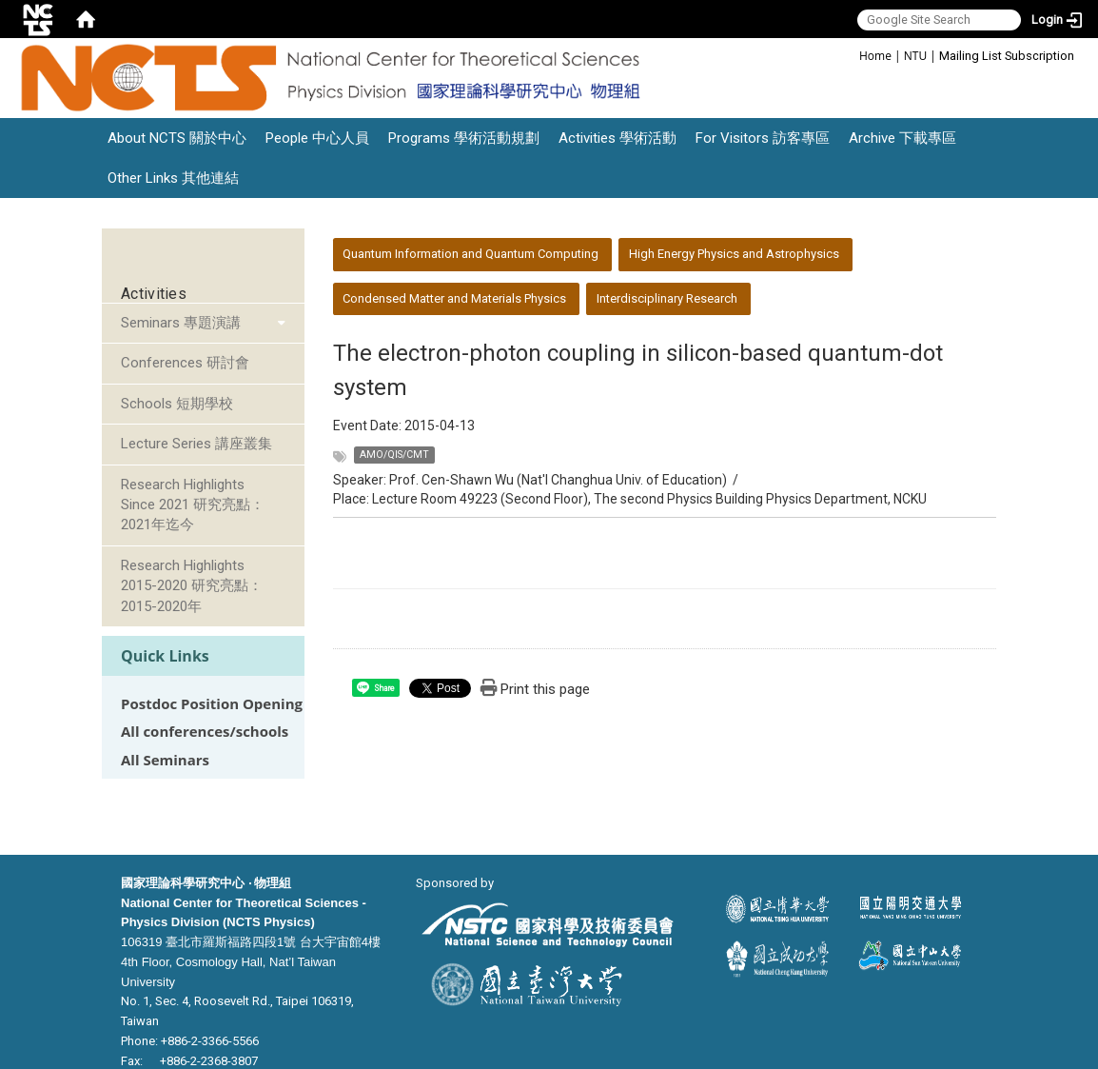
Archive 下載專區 (902, 138)
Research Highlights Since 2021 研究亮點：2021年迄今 (193, 505)
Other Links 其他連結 (173, 178)
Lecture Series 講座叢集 (196, 443)
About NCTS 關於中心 (177, 138)
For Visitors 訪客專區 (763, 138)
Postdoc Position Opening (212, 704)
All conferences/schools (204, 732)
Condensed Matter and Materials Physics (454, 298)
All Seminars (165, 760)
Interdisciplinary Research (667, 298)
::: (849, 55)
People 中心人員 (317, 138)
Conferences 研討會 (185, 362)
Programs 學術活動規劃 (463, 138)
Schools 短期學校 (177, 403)
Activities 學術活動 (617, 138)
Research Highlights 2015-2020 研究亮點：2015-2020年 (192, 586)
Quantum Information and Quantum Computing (470, 254)
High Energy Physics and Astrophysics (734, 254)
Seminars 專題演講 (181, 322)
